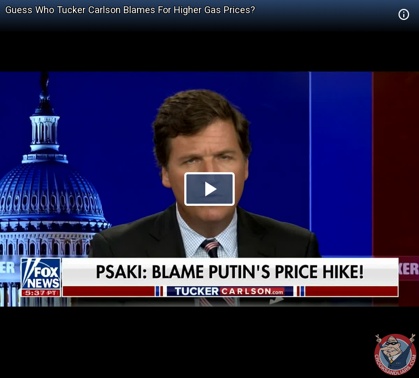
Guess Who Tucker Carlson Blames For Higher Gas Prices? (130, 9)
